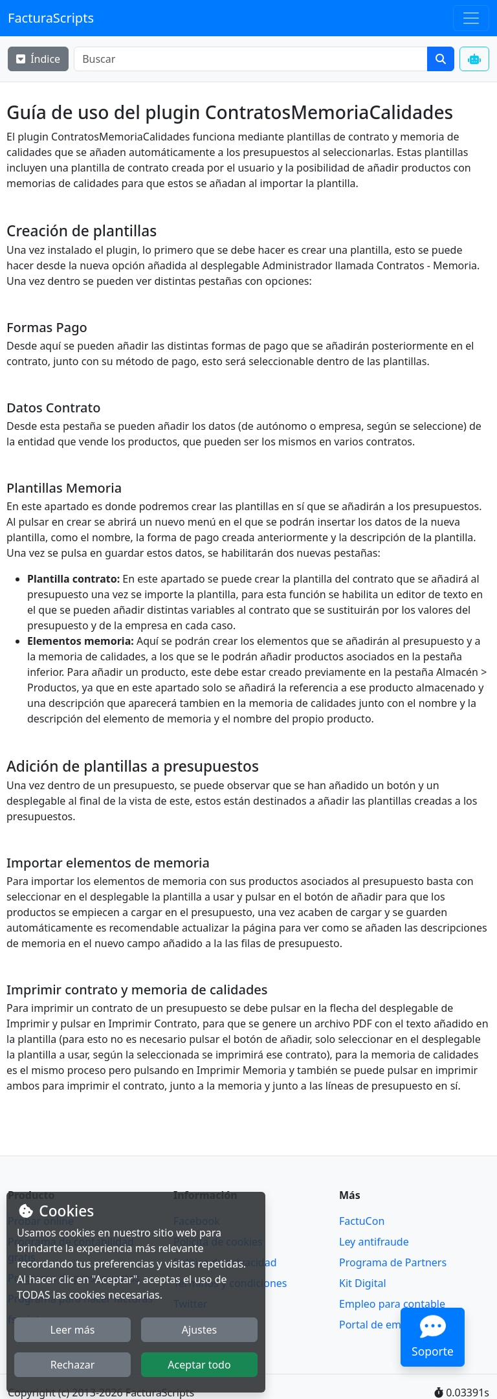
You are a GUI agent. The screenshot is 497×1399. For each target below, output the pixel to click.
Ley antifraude (374, 1242)
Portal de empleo (381, 1324)
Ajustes (199, 1330)
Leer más (72, 1330)
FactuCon (361, 1221)
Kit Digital (362, 1283)
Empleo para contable (392, 1304)
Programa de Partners (393, 1262)
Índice (38, 59)
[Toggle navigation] (471, 18)
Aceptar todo (199, 1365)
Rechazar (72, 1365)
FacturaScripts (51, 18)
